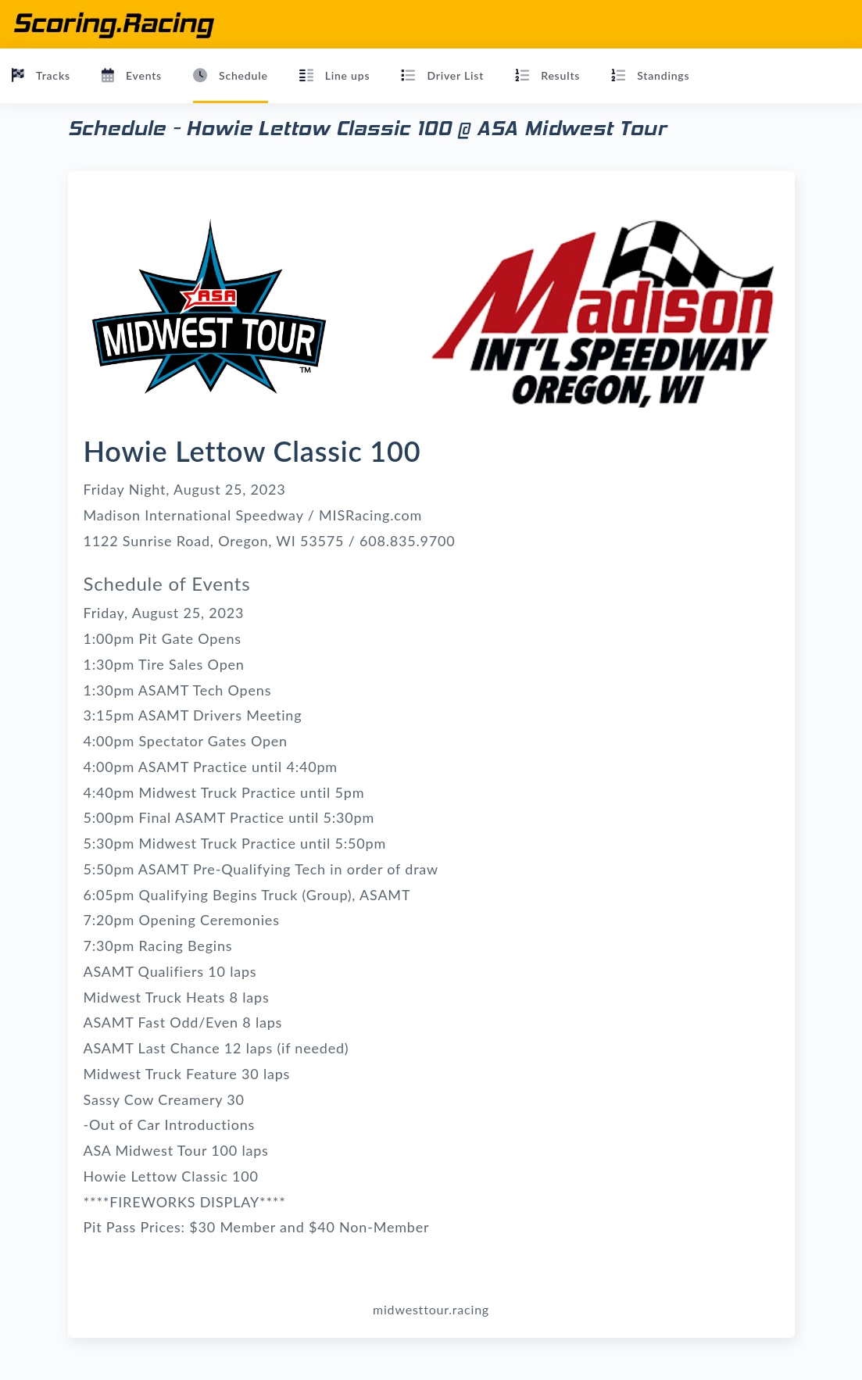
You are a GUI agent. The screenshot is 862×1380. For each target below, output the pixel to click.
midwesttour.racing (431, 1309)
